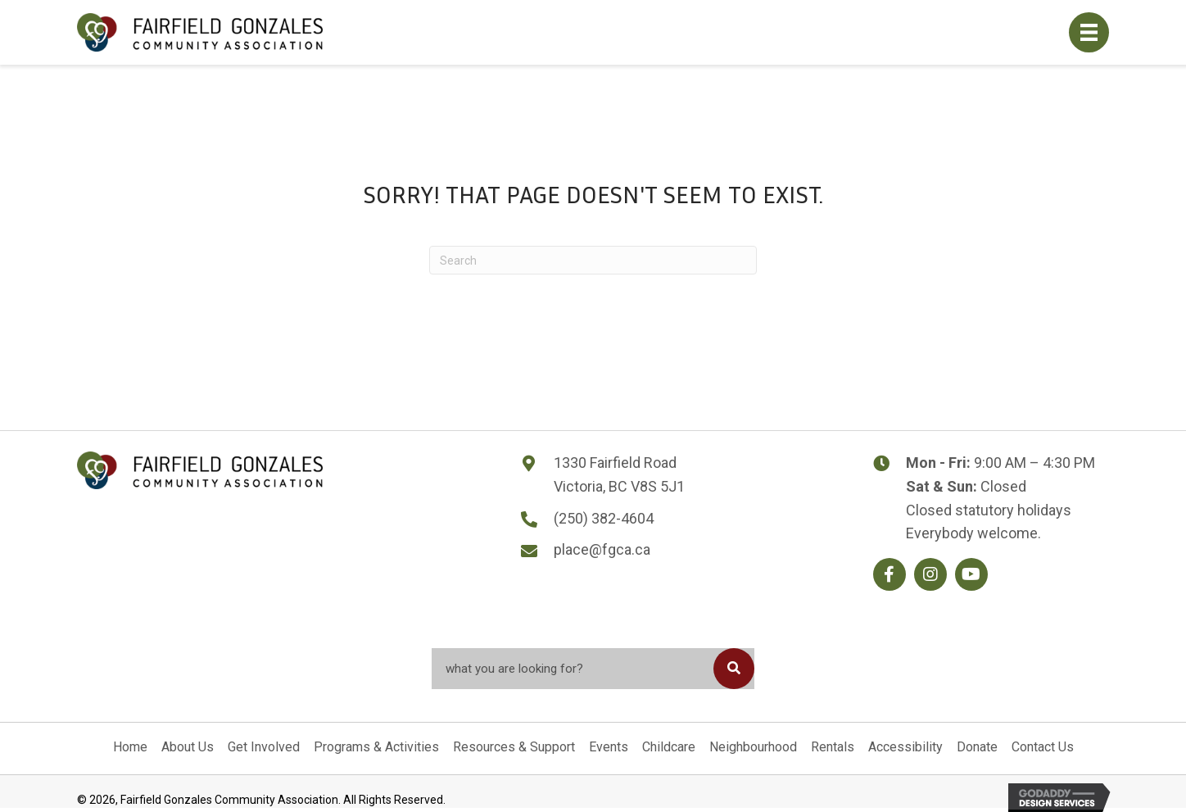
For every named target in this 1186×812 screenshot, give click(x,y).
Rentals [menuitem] (832, 747)
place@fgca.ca (602, 549)
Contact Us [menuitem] (1043, 747)
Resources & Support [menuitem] (514, 747)
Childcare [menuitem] (668, 747)
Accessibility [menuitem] (905, 747)
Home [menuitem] (130, 747)
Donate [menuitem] (977, 747)
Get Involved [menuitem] (264, 747)
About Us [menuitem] (187, 747)
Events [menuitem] (608, 747)
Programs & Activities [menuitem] (376, 747)
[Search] (593, 260)
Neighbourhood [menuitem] (753, 747)
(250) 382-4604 (604, 518)
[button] (889, 574)
